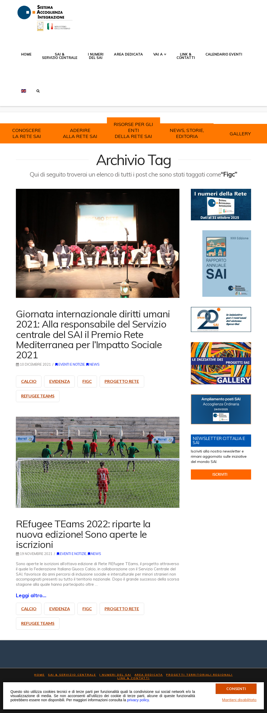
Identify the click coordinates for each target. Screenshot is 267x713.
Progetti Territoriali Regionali (199, 674)
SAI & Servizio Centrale (72, 674)
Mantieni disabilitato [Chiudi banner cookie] (239, 699)
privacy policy (138, 700)
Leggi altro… (31, 595)
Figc (87, 381)
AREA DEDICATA (149, 674)
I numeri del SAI (115, 674)
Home (39, 674)
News (93, 364)
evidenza (59, 381)
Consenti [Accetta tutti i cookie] (236, 688)
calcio (29, 381)
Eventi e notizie (70, 364)
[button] (38, 88)
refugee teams (37, 395)
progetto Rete (122, 381)
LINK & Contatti (133, 678)
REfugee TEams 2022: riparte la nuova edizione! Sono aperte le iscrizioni (83, 533)
